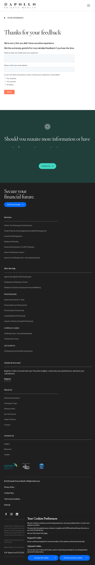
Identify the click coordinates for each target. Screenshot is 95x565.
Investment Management (13, 236)
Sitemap (7, 505)
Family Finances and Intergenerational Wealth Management (25, 231)
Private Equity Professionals (14, 310)
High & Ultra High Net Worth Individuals (17, 277)
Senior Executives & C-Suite (14, 300)
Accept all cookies (41, 558)
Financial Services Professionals (15, 305)
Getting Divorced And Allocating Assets (18, 351)
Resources (7, 449)
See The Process (10, 414)
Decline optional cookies (73, 558)
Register (7, 379)
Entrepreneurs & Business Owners (16, 282)
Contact (7, 425)
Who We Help (9, 268)
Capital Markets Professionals (14, 316)
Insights (7, 444)
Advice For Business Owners (14, 252)
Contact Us (9, 436)
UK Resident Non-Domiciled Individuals (18, 333)
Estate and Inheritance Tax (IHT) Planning (19, 247)
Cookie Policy (9, 493)
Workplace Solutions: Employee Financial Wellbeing (22, 287)
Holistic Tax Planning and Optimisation (18, 225)
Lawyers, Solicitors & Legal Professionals (18, 321)
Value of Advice (10, 419)
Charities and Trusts (11, 339)
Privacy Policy (9, 487)
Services (7, 217)
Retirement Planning (11, 242)
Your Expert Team (10, 403)
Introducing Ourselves (12, 398)
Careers (7, 455)
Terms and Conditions (12, 499)
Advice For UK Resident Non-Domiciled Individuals (22, 258)
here (45, 533)
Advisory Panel (9, 409)
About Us (8, 390)
